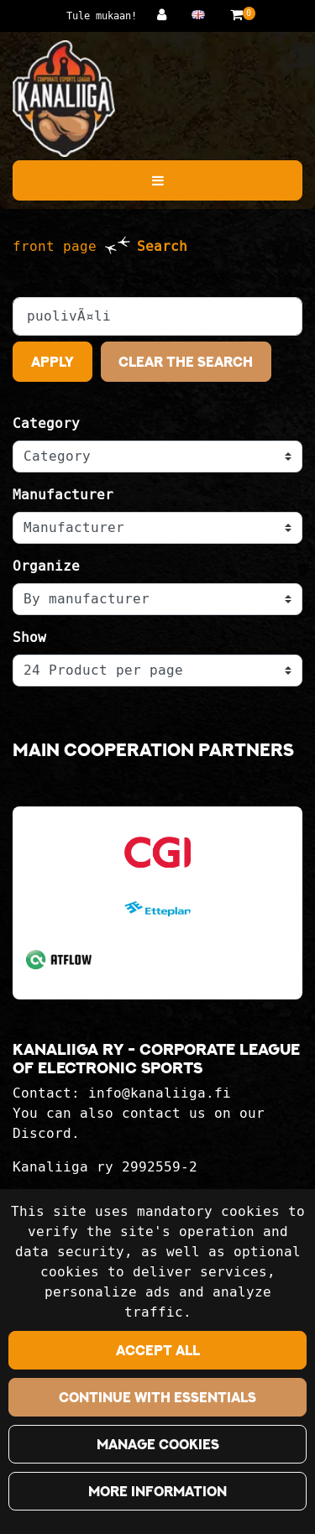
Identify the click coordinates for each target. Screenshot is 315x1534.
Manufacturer (63, 495)
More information (157, 1491)
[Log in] (166, 15)
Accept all (158, 1350)
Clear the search (185, 361)
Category (46, 423)
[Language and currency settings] (202, 15)
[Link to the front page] (64, 98)
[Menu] (157, 180)
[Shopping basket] (236, 15)
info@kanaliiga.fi (159, 1093)
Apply (52, 361)
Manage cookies (158, 1444)
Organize (46, 566)
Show (29, 637)
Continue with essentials (157, 1397)
